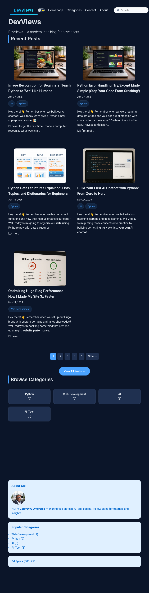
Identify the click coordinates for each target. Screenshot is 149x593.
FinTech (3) (18, 547)
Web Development (20, 309)
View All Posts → (74, 371)
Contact (90, 10)
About (104, 10)
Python (22, 103)
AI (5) (14, 543)
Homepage (55, 10)
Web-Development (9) (24, 534)
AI (12, 103)
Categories (74, 10)
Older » (92, 356)
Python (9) (17, 538)
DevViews (24, 10)
